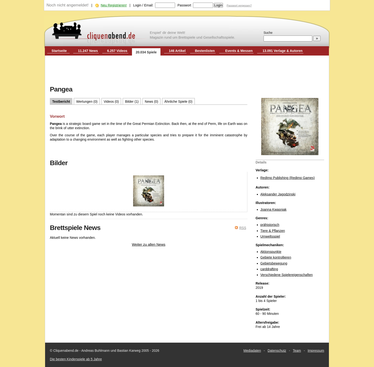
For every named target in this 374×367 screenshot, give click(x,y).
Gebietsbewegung (273, 263)
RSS (242, 228)
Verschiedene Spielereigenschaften (286, 275)
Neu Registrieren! (114, 5)
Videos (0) (111, 101)
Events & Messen (239, 51)
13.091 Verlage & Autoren (283, 51)
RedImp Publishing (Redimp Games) (287, 178)
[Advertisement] (187, 71)
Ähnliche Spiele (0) (178, 101)
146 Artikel (177, 51)
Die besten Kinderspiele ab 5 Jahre (76, 359)
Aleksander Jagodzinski (278, 194)
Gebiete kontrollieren (275, 257)
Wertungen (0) (86, 101)
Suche (268, 33)
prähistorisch (269, 225)
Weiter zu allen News (149, 244)
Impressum (316, 350)
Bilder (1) (132, 101)
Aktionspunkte (270, 252)
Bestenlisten (205, 51)
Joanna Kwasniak (273, 209)
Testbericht (61, 101)
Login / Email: (143, 5)
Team (297, 350)
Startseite (59, 51)
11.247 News (88, 51)
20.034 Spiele (146, 52)
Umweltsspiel (270, 236)
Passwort (184, 5)
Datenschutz (277, 350)
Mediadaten (252, 350)
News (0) (151, 101)
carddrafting (269, 269)
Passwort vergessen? (239, 5)
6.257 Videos (117, 51)
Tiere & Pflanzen (272, 231)
